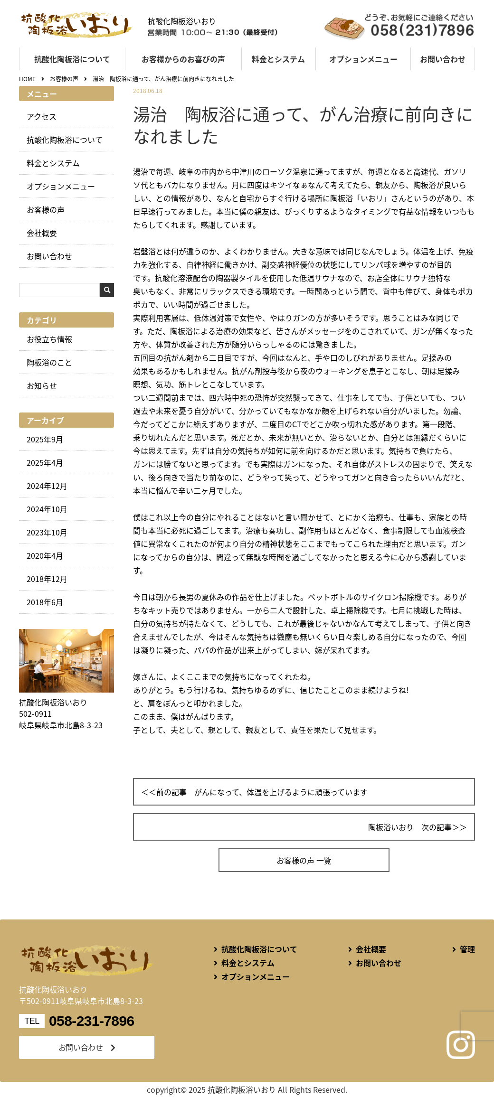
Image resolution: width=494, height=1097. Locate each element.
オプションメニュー (363, 59)
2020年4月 (45, 555)
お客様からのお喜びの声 (183, 59)
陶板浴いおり (391, 827)
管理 (467, 949)
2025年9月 (45, 439)
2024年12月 (47, 485)
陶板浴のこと (49, 362)
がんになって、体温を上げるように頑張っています (281, 791)
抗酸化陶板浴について (72, 59)
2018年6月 (45, 602)
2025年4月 (45, 462)
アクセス (42, 116)
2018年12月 (47, 578)
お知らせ (42, 385)
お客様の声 (46, 209)
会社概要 (42, 232)
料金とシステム (278, 59)
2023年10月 (47, 532)
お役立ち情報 (49, 339)
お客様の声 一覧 (304, 860)
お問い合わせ (443, 59)
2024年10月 (47, 509)
